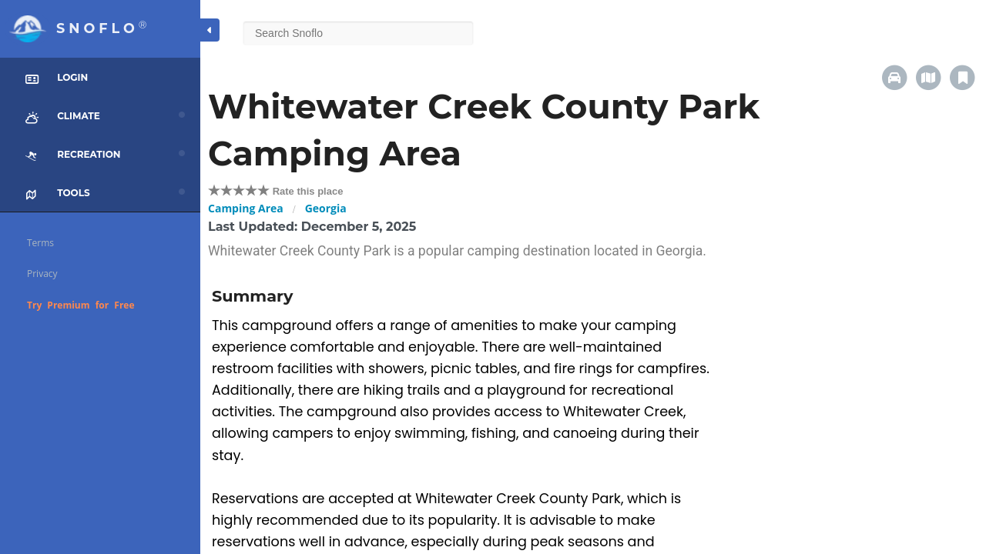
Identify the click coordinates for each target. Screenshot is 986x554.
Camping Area (245, 208)
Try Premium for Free (81, 305)
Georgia (326, 208)
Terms (40, 242)
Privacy (42, 273)
